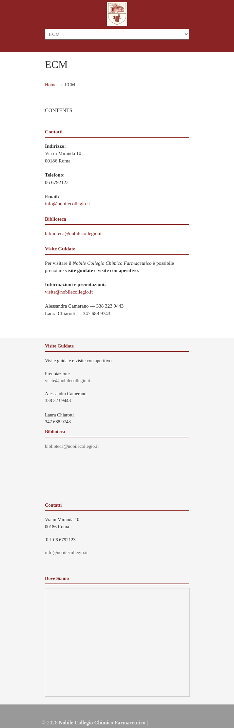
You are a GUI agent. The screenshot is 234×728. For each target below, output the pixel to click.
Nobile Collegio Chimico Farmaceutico (117, 14)
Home (50, 84)
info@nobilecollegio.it (67, 203)
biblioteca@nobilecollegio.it (73, 233)
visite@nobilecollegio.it (69, 292)
